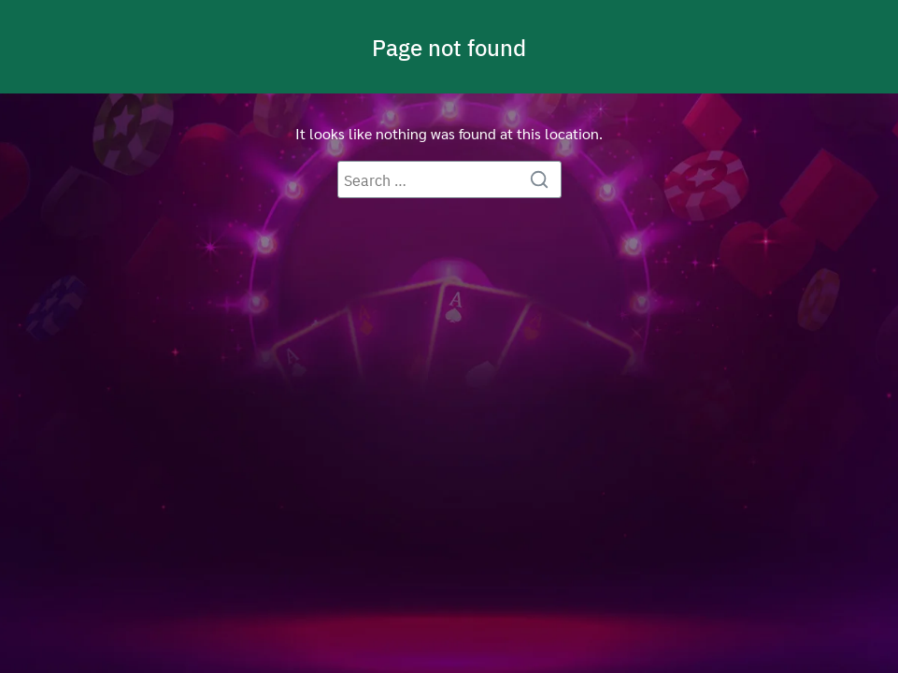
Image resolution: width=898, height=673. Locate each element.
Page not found (449, 47)
